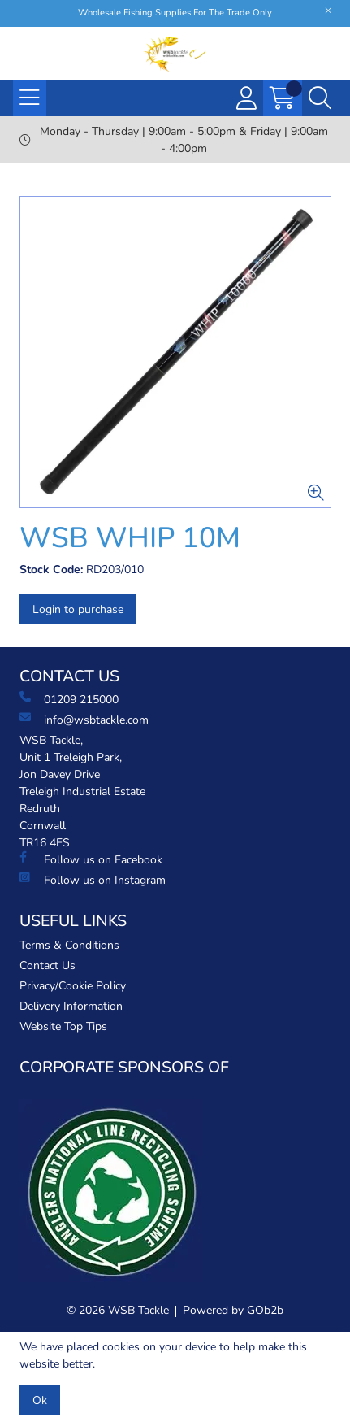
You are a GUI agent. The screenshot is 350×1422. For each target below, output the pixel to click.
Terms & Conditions (69, 945)
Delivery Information (71, 1006)
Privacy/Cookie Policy (72, 986)
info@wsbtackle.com (84, 719)
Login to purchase (77, 609)
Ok (39, 1400)
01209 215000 (69, 699)
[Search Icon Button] (320, 98)
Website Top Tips (63, 1026)
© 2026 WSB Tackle (118, 1310)
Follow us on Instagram (92, 880)
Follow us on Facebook (90, 859)
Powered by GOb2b (233, 1310)
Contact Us (47, 965)
